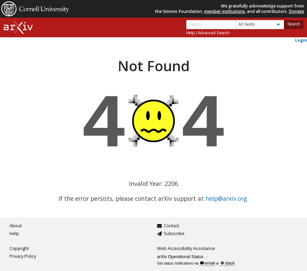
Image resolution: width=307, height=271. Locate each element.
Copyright (19, 248)
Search (293, 24)
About (15, 226)
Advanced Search (213, 33)
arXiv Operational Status (183, 256)
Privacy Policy (22, 256)
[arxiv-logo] (18, 27)
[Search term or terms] (211, 24)
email (207, 263)
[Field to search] (260, 24)
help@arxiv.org (226, 198)
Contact (171, 226)
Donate (296, 11)
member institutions (224, 11)
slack (227, 263)
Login (301, 40)
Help (190, 33)
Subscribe (174, 233)
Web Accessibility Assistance (186, 248)
